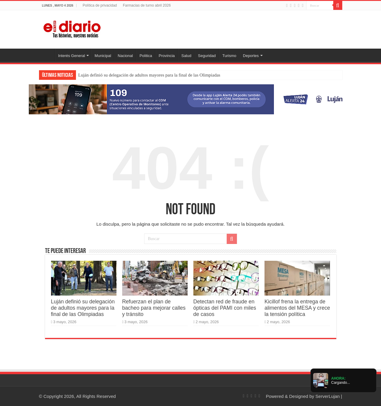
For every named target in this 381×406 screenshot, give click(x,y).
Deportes (251, 55)
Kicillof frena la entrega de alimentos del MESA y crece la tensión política (297, 308)
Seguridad (207, 55)
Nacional (125, 55)
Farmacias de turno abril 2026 (147, 5)
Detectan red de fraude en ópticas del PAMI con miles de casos (224, 308)
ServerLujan (328, 396)
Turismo (229, 55)
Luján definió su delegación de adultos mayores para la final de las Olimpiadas (149, 75)
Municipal (103, 55)
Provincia (167, 55)
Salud (186, 55)
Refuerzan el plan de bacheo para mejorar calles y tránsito (154, 308)
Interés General (71, 55)
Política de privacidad (100, 5)
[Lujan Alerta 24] (191, 98)
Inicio (47, 55)
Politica (146, 55)
